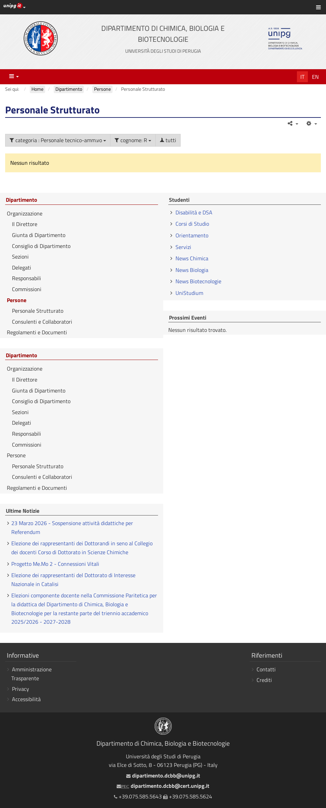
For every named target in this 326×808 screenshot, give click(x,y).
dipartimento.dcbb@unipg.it (163, 775)
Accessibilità (26, 699)
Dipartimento (21, 200)
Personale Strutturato (37, 311)
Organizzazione (24, 213)
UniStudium (189, 293)
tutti (168, 140)
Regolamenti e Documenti (37, 332)
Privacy (20, 689)
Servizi (183, 247)
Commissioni (26, 289)
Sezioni (20, 256)
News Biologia (191, 270)
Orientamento (191, 235)
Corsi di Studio (192, 224)
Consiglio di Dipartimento (41, 246)
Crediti (264, 680)
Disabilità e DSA (193, 212)
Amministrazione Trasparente (31, 673)
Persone (16, 300)
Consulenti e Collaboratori (42, 322)
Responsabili (26, 278)
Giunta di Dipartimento (38, 235)
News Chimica (191, 258)
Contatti (266, 669)
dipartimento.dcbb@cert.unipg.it (163, 786)
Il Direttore (24, 224)
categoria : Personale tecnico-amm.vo (58, 140)
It (302, 77)
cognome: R (133, 140)
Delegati (21, 267)
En (315, 77)
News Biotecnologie (198, 281)
